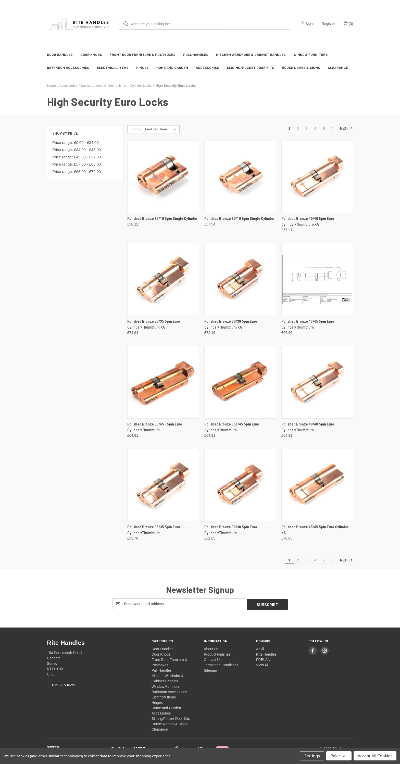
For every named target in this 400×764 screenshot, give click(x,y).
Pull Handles (195, 54)
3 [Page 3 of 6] (307, 129)
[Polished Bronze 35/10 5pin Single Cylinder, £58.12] (163, 177)
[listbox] (161, 129)
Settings (312, 756)
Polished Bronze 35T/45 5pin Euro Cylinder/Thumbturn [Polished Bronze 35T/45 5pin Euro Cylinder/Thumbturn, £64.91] (231, 427)
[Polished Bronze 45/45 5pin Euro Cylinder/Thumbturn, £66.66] (317, 279)
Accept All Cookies (375, 756)
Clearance (338, 67)
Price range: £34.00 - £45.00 (76, 149)
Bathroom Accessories (68, 67)
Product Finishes (217, 654)
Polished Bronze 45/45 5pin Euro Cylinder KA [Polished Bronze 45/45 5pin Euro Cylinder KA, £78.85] (314, 530)
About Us (211, 648)
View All (262, 664)
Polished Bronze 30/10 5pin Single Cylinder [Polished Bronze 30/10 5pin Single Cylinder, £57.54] (239, 218)
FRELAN (263, 659)
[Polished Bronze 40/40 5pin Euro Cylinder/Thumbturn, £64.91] (317, 382)
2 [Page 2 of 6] (298, 129)
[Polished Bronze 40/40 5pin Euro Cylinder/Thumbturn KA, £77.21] (317, 177)
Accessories (207, 67)
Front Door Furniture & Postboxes (143, 54)
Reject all (338, 756)
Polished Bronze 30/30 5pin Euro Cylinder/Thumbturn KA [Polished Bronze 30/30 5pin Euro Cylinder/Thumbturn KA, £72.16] (230, 324)
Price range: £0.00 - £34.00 (75, 142)
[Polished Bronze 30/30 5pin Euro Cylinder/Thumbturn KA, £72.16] (240, 279)
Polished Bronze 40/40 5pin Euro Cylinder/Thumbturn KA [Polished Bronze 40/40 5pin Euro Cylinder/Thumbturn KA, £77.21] (307, 221)
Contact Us (212, 659)
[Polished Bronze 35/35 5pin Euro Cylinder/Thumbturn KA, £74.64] (163, 279)
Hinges (142, 67)
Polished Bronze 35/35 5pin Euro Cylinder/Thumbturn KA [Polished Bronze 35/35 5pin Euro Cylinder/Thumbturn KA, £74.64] (153, 324)
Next (346, 128)
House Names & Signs (301, 67)
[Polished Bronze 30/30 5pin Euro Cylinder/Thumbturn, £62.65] (240, 485)
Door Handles (60, 54)
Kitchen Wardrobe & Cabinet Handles (251, 54)
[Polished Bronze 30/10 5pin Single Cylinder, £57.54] (240, 177)
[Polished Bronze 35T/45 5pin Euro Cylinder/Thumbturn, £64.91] (240, 382)
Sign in (311, 24)
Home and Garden (172, 67)
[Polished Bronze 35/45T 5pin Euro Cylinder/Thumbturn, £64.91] (163, 382)
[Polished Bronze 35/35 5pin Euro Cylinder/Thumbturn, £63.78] (163, 485)
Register (328, 24)
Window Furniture (310, 54)
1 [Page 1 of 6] (289, 129)
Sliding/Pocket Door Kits (250, 67)
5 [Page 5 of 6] (324, 129)
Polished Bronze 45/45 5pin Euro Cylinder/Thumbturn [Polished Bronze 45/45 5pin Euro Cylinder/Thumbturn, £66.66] (307, 324)
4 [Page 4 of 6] (315, 129)
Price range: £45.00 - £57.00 (76, 157)
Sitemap (210, 670)
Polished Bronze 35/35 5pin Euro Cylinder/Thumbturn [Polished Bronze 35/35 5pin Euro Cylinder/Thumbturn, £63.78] (153, 530)
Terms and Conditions (221, 664)
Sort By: (136, 129)
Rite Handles (266, 654)
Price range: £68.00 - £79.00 (76, 171)
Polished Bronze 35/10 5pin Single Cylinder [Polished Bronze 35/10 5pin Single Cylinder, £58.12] (162, 218)
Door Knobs (91, 54)
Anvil (260, 648)
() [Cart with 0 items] (348, 23)
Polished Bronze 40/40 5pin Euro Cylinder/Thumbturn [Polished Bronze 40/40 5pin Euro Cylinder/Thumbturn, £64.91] (307, 427)
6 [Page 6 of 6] (332, 129)
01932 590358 (64, 684)
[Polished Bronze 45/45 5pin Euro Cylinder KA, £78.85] (317, 485)
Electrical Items (113, 67)
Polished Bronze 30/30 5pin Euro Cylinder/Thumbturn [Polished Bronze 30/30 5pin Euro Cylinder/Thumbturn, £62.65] (230, 530)
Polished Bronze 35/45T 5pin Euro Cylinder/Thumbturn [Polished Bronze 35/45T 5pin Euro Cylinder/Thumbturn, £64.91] (154, 427)
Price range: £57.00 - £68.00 (76, 164)
